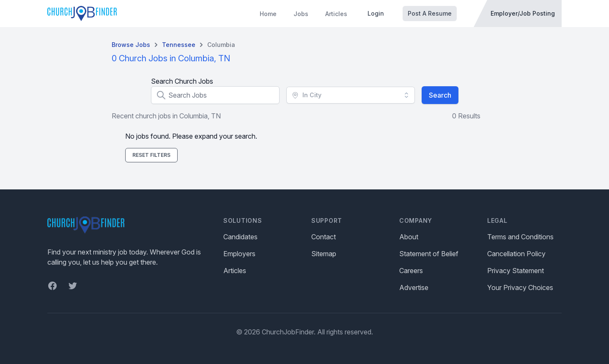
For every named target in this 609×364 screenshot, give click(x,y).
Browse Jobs (131, 44)
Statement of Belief (428, 253)
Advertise (413, 287)
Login (376, 13)
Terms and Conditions (520, 237)
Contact (323, 237)
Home (268, 13)
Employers (239, 253)
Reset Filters (151, 155)
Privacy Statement (515, 270)
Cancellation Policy (516, 253)
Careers (411, 270)
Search (440, 95)
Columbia (221, 44)
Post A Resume (430, 13)
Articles (336, 13)
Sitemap (323, 253)
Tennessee (178, 44)
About (408, 237)
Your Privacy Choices (520, 287)
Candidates (240, 237)
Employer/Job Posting (523, 13)
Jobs (301, 13)
